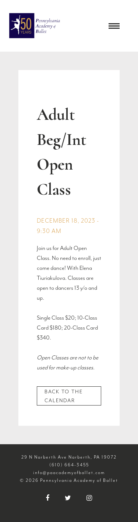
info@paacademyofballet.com (69, 473)
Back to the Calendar (64, 396)
